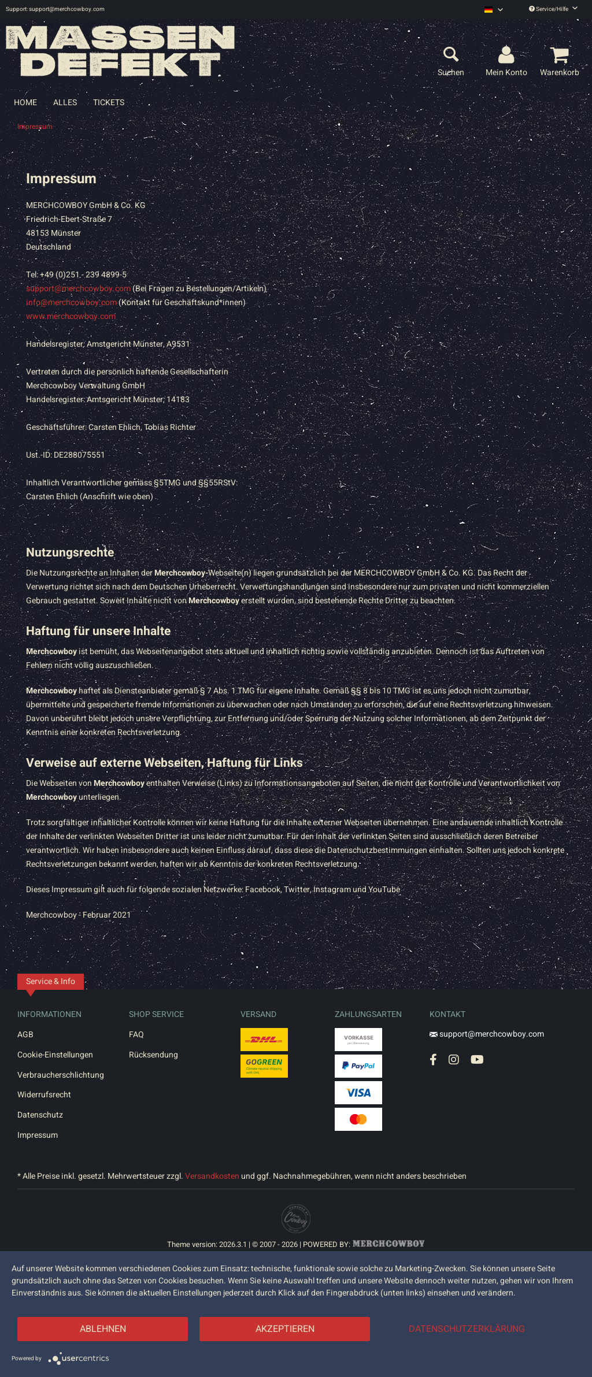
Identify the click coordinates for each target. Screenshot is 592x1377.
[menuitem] (493, 9)
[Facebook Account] (433, 1059)
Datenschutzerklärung (467, 1329)
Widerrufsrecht (44, 1095)
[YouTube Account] (477, 1059)
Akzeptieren (285, 1329)
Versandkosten (212, 1176)
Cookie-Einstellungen (55, 1055)
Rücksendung (153, 1055)
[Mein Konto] (508, 55)
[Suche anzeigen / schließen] (451, 55)
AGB (25, 1035)
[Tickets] (108, 102)
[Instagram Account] (454, 1059)
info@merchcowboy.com (71, 302)
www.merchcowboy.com (71, 316)
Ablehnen (103, 1329)
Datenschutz (40, 1115)
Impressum (37, 1135)
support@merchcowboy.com (78, 289)
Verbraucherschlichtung (60, 1075)
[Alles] (65, 102)
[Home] (25, 102)
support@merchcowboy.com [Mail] (487, 1034)
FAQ (136, 1035)
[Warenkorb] (561, 55)
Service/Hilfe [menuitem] (553, 9)
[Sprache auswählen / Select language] (493, 9)
